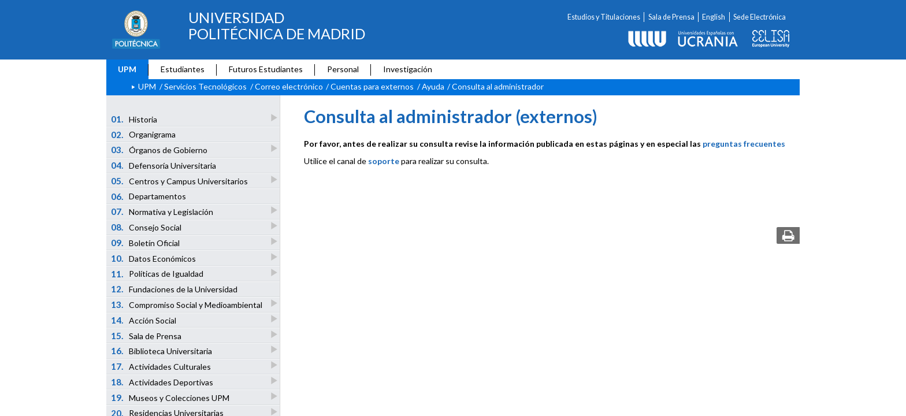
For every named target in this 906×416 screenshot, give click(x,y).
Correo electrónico (289, 86)
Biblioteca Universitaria (162, 350)
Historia (135, 118)
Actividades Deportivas (163, 381)
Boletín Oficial (146, 242)
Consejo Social (147, 226)
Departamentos (149, 196)
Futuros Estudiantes (266, 69)
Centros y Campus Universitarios (180, 180)
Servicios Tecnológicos (205, 86)
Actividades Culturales (162, 366)
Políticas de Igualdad (158, 273)
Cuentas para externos (372, 86)
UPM (127, 69)
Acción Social (144, 319)
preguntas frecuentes (744, 143)
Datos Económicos (154, 257)
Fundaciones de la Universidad (174, 289)
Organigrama (143, 134)
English (713, 17)
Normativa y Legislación (163, 211)
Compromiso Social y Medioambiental (187, 304)
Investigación (407, 69)
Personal (343, 69)
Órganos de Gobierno (160, 149)
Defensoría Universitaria (164, 165)
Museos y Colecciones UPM (171, 397)
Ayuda (433, 86)
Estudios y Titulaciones (603, 17)
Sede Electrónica (759, 17)
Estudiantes (183, 69)
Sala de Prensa (671, 17)
